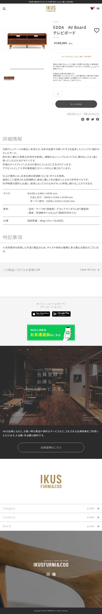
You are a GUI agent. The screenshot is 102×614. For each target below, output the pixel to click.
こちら (93, 66)
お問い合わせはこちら (91, 113)
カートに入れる (76, 104)
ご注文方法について (74, 113)
